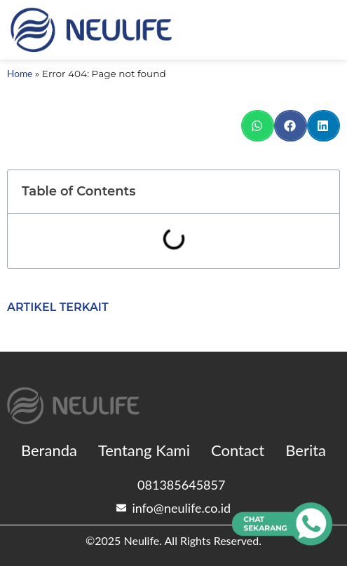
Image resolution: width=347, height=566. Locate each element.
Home (19, 73)
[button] (257, 126)
